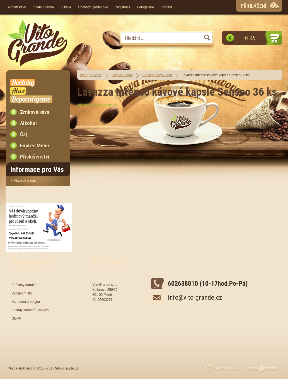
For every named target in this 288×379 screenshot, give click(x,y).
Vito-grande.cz (90, 75)
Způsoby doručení (25, 285)
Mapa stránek (19, 368)
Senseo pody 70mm (157, 75)
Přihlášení (253, 6)
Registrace (122, 7)
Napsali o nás (25, 181)
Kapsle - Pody (122, 75)
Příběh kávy (17, 7)
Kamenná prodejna (26, 302)
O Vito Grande (43, 7)
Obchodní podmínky (93, 7)
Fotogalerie (145, 7)
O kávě (65, 7)
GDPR (16, 318)
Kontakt (166, 7)
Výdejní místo (22, 293)
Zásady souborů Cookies (30, 310)
